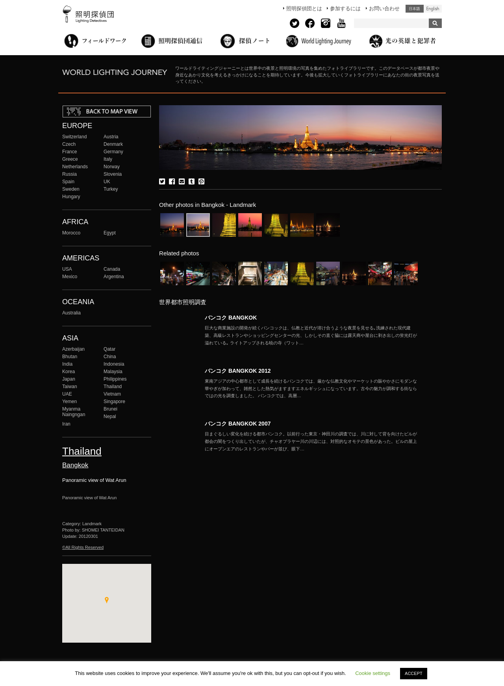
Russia (69, 174)
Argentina (114, 276)
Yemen (69, 401)
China (110, 356)
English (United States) (433, 9)
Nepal (110, 416)
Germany (113, 151)
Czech (69, 144)
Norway (112, 166)
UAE (67, 394)
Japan (68, 379)
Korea (68, 371)
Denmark (113, 144)
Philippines (115, 379)
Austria (111, 136)
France (69, 151)
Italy (108, 159)
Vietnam (112, 394)
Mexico (69, 276)
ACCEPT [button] (413, 673)
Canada (112, 269)
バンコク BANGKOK (231, 317)
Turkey (111, 189)
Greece (70, 159)
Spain (68, 181)
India (67, 364)
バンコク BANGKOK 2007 (238, 423)
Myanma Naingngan (73, 411)
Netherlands (75, 166)
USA (67, 269)
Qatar (109, 349)
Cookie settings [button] (372, 673)
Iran (66, 424)
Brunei (110, 409)
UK (107, 181)
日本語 (415, 9)
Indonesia (114, 364)
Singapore (114, 401)
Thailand (113, 386)
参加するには (345, 8)
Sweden (71, 189)
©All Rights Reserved (83, 547)
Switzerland (74, 136)
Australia (71, 313)
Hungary (71, 196)
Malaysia (113, 371)
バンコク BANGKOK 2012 (238, 371)
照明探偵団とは (304, 8)
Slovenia (113, 174)
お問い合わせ (384, 8)
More (311, 335)
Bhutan (69, 356)
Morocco (71, 233)
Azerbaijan (73, 349)
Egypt (110, 233)
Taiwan (69, 386)
